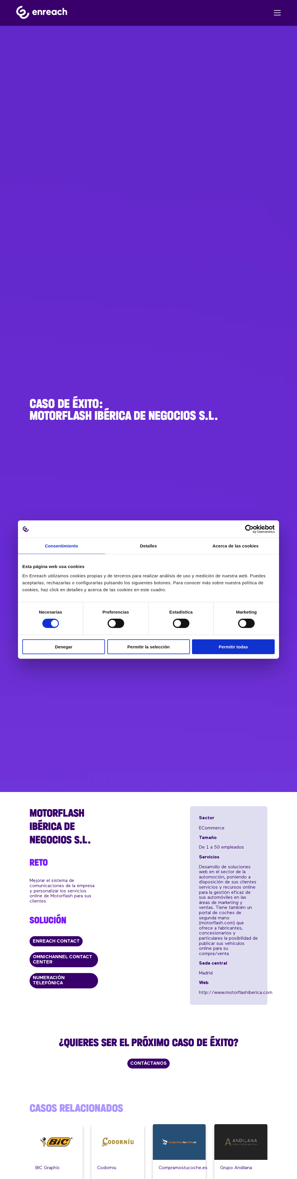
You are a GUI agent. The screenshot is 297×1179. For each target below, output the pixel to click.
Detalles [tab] (148, 545)
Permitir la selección (148, 646)
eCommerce (211, 828)
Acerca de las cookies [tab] (236, 545)
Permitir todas (233, 646)
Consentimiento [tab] (61, 545)
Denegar (63, 646)
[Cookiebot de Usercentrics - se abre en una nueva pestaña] (249, 529)
